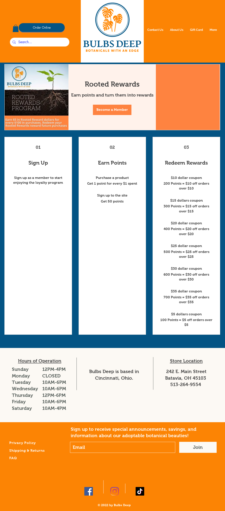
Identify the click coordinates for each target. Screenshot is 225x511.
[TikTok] (140, 491)
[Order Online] (42, 27)
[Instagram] (114, 491)
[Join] (198, 447)
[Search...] (39, 42)
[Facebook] (88, 491)
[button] (16, 28)
